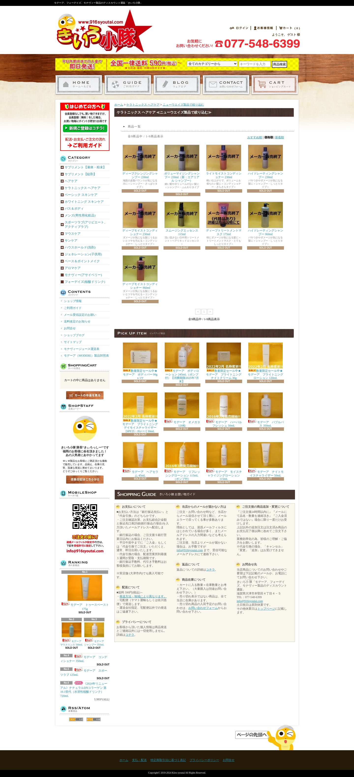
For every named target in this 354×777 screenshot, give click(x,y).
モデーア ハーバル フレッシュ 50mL (224, 409)
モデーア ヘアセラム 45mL (140, 459)
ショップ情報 (73, 301)
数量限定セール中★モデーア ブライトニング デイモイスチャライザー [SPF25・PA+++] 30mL (141, 412)
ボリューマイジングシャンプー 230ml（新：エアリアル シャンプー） (182, 163)
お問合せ (226, 85)
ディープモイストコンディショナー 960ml (140, 272)
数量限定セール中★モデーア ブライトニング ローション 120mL (267, 361)
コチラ (129, 634)
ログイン (239, 28)
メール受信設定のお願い (80, 315)
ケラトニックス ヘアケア (143, 104)
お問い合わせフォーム (203, 608)
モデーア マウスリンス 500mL (72, 634)
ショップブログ (177, 85)
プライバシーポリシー (204, 760)
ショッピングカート (275, 85)
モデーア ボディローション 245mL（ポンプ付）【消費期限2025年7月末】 (182, 363)
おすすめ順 (254, 137)
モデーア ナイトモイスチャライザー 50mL (265, 459)
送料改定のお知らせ (77, 321)
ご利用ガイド (128, 85)
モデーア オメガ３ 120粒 (183, 409)
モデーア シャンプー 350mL (95, 634)
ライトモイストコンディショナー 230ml (223, 162)
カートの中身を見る (84, 395)
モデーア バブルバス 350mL (265, 409)
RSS (76, 719)
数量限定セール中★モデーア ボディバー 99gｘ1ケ (140, 361)
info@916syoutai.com (190, 550)
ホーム (118, 104)
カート (284, 28)
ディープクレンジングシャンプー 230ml (140, 162)
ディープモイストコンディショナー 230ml (140, 219)
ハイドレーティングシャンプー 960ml (265, 219)
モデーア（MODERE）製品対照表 (86, 355)
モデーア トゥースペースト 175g (85, 593)
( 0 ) (297, 28)
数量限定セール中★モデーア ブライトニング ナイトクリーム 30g (225, 361)
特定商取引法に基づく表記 (168, 760)
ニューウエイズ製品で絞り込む (183, 104)
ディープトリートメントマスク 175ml (223, 219)
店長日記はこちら (84, 479)
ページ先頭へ (267, 737)
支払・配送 (139, 760)
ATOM (94, 719)
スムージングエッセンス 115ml (181, 219)
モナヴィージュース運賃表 (81, 349)
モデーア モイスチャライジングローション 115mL (224, 461)
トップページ (266, 608)
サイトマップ (73, 342)
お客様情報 (263, 28)
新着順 (279, 137)
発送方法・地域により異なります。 (143, 596)
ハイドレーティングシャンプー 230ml (265, 162)
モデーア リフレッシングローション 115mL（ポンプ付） (182, 461)
